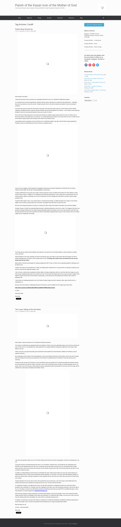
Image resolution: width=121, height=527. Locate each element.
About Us (29, 17)
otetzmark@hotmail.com (41, 490)
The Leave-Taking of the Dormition (28, 309)
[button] (103, 18)
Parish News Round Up (24, 29)
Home (19, 17)
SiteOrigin (75, 523)
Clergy (39, 17)
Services (49, 17)
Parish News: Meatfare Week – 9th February (95, 90)
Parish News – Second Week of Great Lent (94, 82)
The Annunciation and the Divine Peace (93, 74)
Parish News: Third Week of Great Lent (93, 78)
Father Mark (33, 31)
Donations (60, 17)
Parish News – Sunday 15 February (93, 86)
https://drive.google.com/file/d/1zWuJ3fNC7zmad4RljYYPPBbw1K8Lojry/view (35, 287)
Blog (81, 17)
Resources (71, 17)
